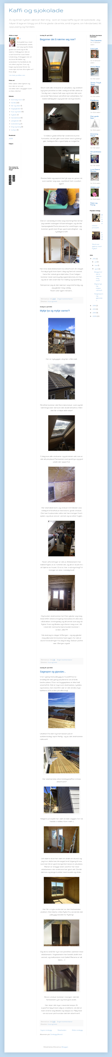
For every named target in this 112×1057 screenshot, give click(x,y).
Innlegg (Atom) (56, 1034)
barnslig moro (17, 100)
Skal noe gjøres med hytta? (96, 246)
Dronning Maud (94, 135)
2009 (95, 316)
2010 (94, 313)
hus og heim (52, 301)
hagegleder (15, 109)
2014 (94, 305)
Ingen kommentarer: (65, 299)
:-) (19, 38)
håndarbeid (15, 118)
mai (96, 265)
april (97, 269)
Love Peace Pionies (95, 170)
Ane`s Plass (95, 67)
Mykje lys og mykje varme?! (55, 310)
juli (96, 262)
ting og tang (16, 127)
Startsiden (62, 1030)
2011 (94, 309)
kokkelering (15, 124)
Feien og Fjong (93, 204)
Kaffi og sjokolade (36, 10)
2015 (94, 259)
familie (13, 103)
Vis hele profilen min (17, 75)
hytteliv (14, 115)
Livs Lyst (94, 48)
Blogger (65, 1047)
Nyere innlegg (46, 1030)
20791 (11, 138)
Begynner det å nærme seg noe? (58, 39)
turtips (13, 130)
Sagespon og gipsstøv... (53, 671)
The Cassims (95, 40)
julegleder (15, 121)
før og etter (15, 106)
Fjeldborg (94, 100)
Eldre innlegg (77, 1030)
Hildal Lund (94, 187)
